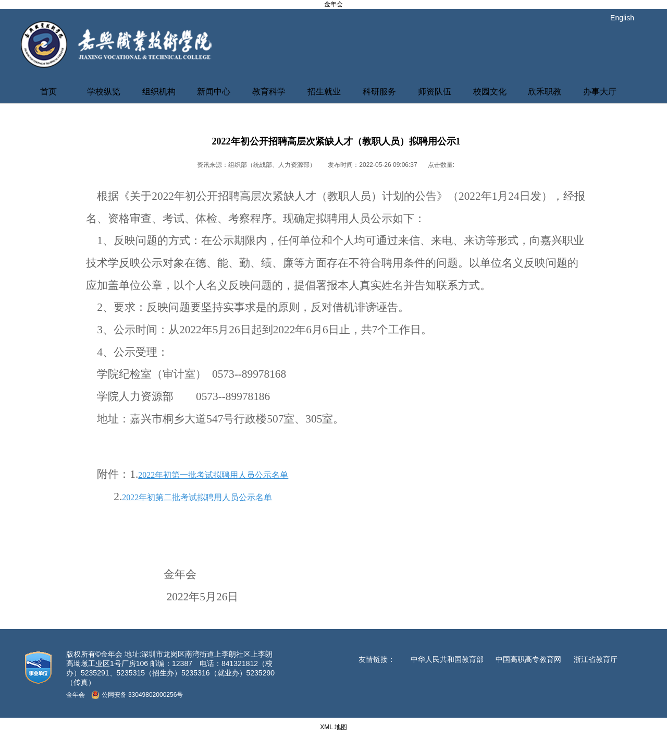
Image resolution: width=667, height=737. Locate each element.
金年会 (333, 4)
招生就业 (324, 91)
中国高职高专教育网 (528, 659)
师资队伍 (434, 91)
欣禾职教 (544, 91)
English (622, 18)
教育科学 (269, 91)
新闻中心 (213, 91)
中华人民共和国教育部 (447, 659)
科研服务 (379, 91)
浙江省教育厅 (595, 659)
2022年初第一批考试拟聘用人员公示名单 (213, 474)
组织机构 (159, 91)
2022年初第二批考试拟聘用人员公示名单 (197, 497)
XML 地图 (333, 727)
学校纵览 (103, 91)
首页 (48, 91)
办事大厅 (599, 91)
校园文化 (490, 91)
